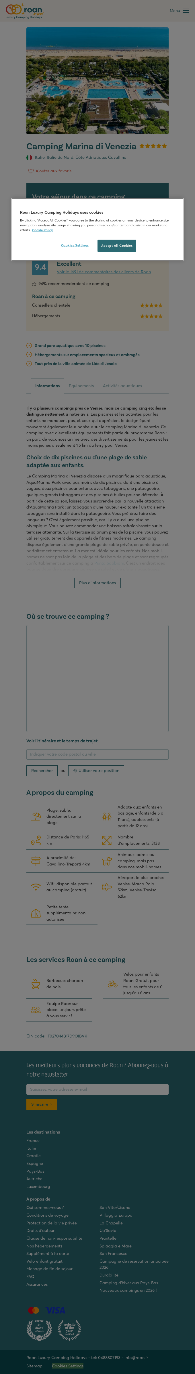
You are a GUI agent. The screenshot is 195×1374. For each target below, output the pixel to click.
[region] (97, 229)
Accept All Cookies (116, 246)
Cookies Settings (75, 245)
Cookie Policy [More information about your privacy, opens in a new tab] (42, 230)
